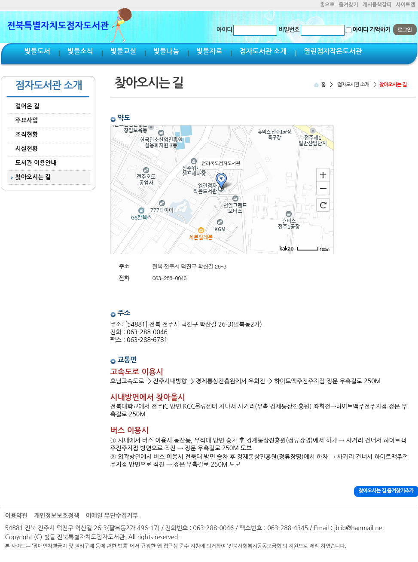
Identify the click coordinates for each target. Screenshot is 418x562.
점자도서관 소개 (263, 51)
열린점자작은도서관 (333, 51)
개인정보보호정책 (56, 516)
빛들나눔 (166, 51)
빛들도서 (37, 51)
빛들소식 (80, 51)
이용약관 (16, 516)
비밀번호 (288, 30)
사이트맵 (405, 4)
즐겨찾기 (348, 4)
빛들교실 (123, 51)
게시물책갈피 (377, 4)
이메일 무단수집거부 (111, 516)
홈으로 (327, 4)
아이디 (224, 30)
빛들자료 (209, 51)
